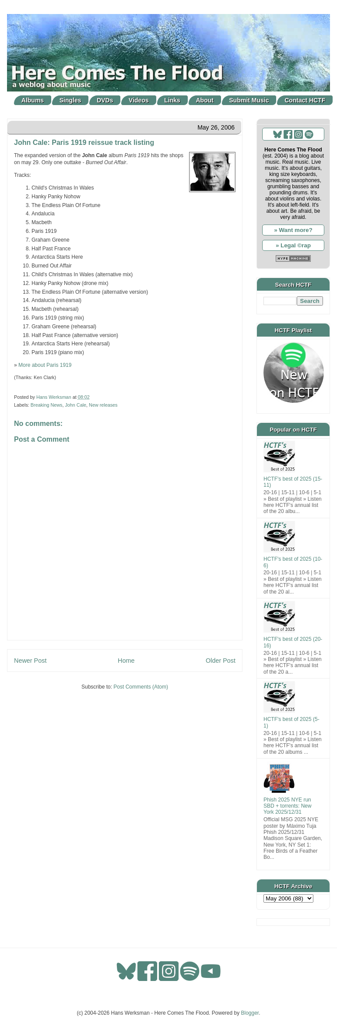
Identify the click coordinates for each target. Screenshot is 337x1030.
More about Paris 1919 (44, 365)
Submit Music (249, 100)
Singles (70, 100)
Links (172, 100)
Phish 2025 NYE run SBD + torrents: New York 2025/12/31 (287, 806)
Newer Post (30, 660)
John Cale (75, 405)
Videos (139, 100)
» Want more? (293, 230)
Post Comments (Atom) (140, 687)
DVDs (105, 100)
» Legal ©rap (293, 245)
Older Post (220, 660)
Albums (32, 100)
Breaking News (47, 405)
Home (126, 660)
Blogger (250, 1013)
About (205, 100)
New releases (103, 405)
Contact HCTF (304, 100)
